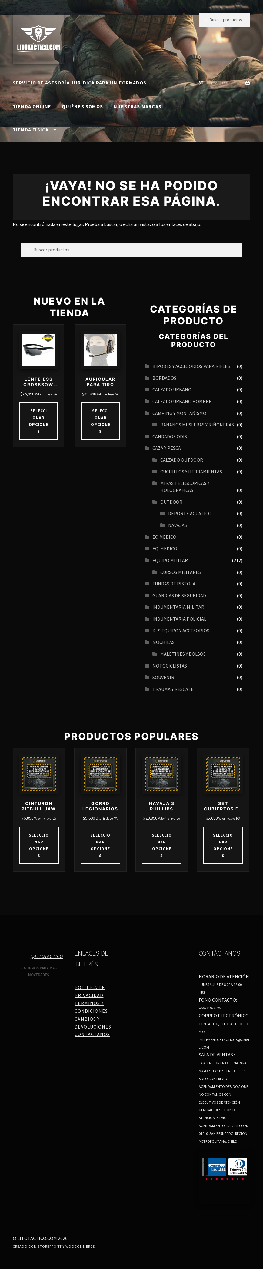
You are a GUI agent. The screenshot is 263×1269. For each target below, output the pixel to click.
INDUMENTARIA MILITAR (178, 607)
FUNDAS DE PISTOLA (173, 584)
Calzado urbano (171, 389)
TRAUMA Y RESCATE (173, 689)
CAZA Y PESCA (166, 448)
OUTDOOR (171, 502)
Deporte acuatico (189, 513)
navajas (177, 525)
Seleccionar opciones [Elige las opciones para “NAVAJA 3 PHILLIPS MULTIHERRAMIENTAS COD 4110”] (162, 845)
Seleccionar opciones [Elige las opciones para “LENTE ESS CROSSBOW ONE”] (38, 421)
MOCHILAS (163, 642)
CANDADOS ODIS (169, 436)
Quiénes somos (82, 106)
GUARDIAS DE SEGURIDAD (179, 595)
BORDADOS (164, 378)
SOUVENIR (163, 677)
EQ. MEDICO (164, 548)
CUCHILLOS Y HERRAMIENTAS (191, 472)
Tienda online (32, 106)
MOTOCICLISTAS (169, 666)
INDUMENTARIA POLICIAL (179, 619)
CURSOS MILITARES (180, 572)
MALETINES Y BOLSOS (183, 654)
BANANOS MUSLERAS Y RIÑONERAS (197, 425)
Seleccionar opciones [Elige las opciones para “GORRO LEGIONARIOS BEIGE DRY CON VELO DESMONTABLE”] (100, 845)
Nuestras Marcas (137, 106)
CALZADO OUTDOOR (181, 460)
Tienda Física (31, 130)
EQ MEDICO (164, 537)
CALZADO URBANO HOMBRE (181, 401)
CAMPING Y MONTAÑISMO (179, 413)
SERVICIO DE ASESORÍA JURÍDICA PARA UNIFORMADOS (79, 83)
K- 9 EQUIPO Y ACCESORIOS (180, 631)
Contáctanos (92, 1034)
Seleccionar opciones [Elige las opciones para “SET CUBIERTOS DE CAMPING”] (223, 845)
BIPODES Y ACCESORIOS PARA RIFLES (191, 366)
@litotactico (47, 956)
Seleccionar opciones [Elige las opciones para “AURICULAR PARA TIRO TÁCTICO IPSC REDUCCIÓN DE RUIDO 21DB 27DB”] (100, 421)
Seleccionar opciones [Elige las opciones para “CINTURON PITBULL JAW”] (39, 845)
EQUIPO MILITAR (170, 560)
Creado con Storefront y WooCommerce (54, 1246)
